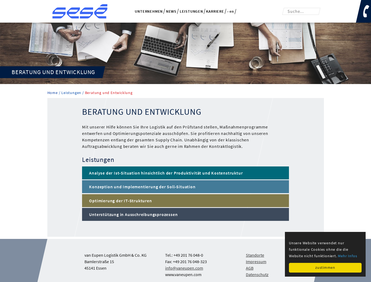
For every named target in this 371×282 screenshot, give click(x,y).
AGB (249, 268)
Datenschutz (257, 274)
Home (53, 92)
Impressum (256, 261)
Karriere (215, 11)
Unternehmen (149, 11)
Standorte (255, 255)
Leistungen (191, 11)
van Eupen (80, 11)
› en (230, 11)
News (171, 11)
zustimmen (325, 267)
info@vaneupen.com (184, 268)
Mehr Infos (347, 255)
